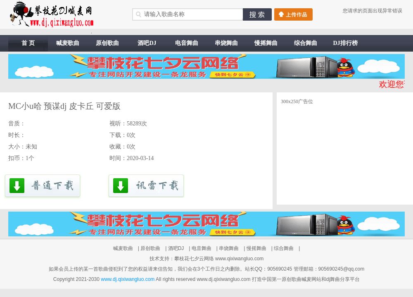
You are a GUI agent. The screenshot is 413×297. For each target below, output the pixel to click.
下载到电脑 (42, 186)
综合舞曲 (305, 43)
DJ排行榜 (345, 43)
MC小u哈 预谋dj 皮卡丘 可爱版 (64, 106)
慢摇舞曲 (266, 43)
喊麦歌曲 (67, 43)
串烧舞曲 (226, 43)
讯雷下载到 (146, 186)
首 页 (28, 43)
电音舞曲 (186, 43)
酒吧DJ (147, 43)
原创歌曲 (107, 43)
